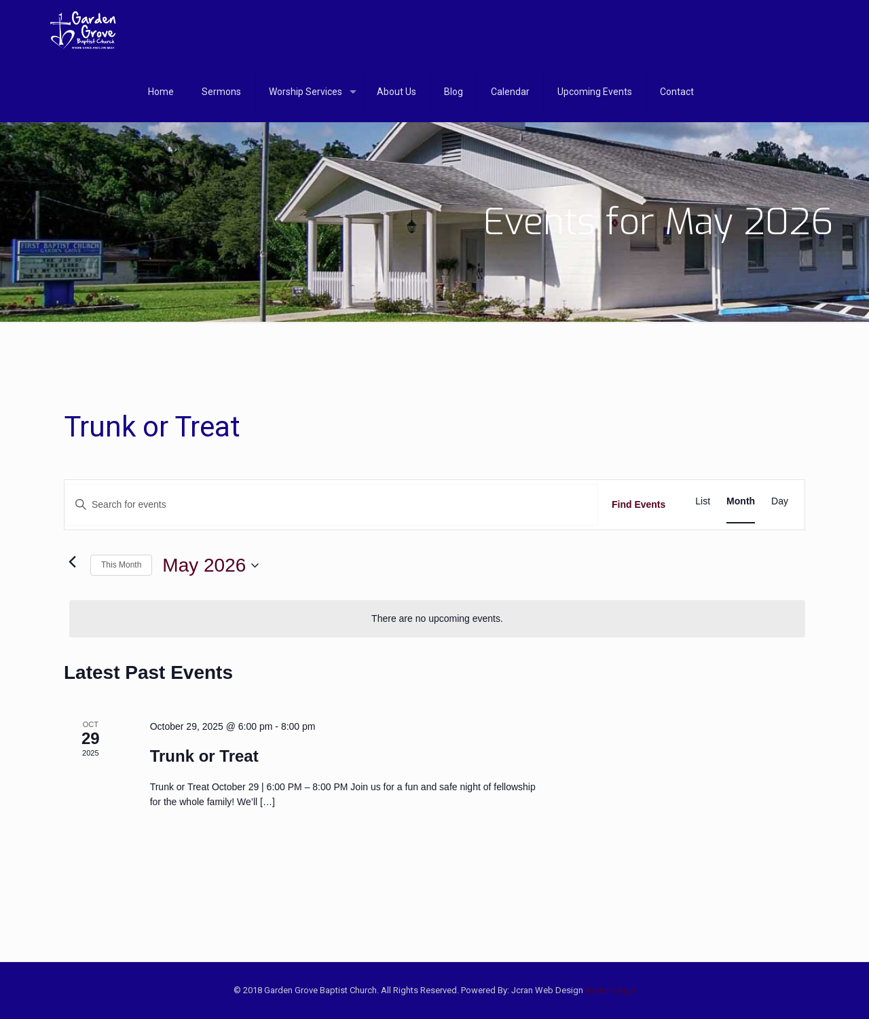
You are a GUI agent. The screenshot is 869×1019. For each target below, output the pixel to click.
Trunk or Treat (204, 756)
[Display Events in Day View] (779, 501)
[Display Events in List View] (702, 501)
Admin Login (610, 990)
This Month (121, 565)
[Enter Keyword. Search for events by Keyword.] (331, 504)
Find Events (638, 504)
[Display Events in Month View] (740, 501)
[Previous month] (72, 562)
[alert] (437, 618)
